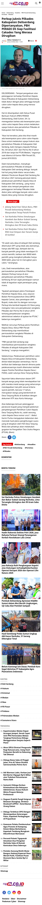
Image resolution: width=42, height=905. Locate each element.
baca (31, 41)
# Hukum (5, 688)
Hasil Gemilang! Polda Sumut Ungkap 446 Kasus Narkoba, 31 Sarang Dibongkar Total (19, 636)
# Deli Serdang (7, 684)
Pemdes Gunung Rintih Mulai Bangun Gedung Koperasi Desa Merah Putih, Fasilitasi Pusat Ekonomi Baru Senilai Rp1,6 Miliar (17, 856)
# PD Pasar (5, 706)
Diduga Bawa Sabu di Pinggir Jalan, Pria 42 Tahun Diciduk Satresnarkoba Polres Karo (16, 762)
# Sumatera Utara (8, 720)
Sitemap (4, 871)
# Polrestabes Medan (10, 715)
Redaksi (5, 899)
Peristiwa (4, 14)
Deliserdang (10, 13)
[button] (40, 1)
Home (3, 13)
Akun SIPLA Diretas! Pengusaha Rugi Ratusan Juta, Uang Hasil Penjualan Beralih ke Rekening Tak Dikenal (17, 751)
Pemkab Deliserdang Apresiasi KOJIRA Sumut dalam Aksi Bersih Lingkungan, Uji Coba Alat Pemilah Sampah (20, 603)
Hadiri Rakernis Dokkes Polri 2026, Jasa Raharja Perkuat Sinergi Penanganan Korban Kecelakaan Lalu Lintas (20, 535)
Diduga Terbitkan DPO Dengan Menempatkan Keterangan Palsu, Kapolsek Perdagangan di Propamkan (16, 815)
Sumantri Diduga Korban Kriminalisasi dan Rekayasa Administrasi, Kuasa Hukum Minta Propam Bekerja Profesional (15, 790)
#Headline (32, 444)
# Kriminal (5, 693)
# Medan (4, 697)
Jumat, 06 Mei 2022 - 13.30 (15, 42)
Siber (13, 899)
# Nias (3, 702)
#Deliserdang (19, 444)
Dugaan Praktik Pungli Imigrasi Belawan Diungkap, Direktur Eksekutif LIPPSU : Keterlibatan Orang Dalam (17, 802)
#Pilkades (6, 451)
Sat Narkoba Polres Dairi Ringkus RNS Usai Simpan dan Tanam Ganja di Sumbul (21, 232)
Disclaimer (21, 899)
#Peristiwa (29, 448)
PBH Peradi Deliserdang (29, 13)
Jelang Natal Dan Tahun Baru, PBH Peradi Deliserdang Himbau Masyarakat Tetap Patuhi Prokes (21, 210)
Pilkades (10, 14)
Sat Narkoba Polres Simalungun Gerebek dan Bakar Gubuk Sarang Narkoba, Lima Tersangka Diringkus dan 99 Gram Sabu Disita (21, 501)
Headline (17, 13)
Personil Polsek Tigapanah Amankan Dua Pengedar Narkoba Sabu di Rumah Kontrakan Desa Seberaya (15, 842)
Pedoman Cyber (9, 901)
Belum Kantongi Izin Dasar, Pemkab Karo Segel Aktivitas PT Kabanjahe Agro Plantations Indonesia (21, 669)
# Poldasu (5, 711)
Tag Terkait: (7, 444)
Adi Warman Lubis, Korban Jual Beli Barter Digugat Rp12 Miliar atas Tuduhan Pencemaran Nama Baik (17, 776)
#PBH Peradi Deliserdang (12, 448)
